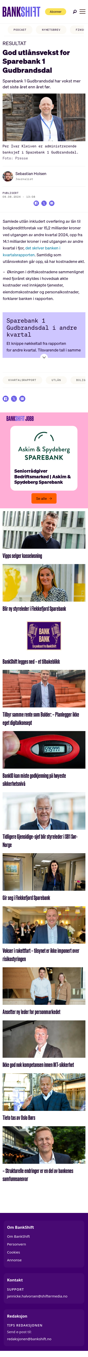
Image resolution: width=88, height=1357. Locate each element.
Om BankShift (18, 1239)
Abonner (52, 11)
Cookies (13, 1255)
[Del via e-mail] (53, 204)
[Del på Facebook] (34, 204)
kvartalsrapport (22, 381)
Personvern (16, 1247)
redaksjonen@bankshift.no (29, 1342)
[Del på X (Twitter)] (44, 204)
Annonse (14, 1263)
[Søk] (75, 12)
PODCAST (15, 29)
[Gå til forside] (18, 12)
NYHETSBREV (47, 29)
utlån (56, 381)
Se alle (41, 501)
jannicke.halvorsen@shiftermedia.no (37, 1299)
